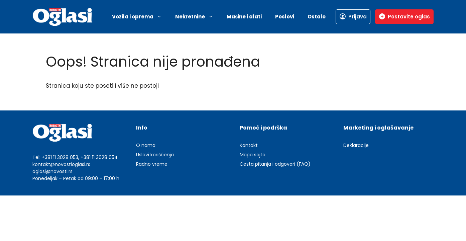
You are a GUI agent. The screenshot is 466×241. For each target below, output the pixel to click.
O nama (145, 145)
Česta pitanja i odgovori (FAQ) (275, 164)
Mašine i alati (244, 16)
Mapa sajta (252, 154)
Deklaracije (356, 145)
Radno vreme (151, 164)
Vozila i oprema (140, 17)
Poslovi (284, 16)
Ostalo (317, 16)
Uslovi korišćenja (155, 154)
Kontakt (249, 145)
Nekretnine (197, 17)
